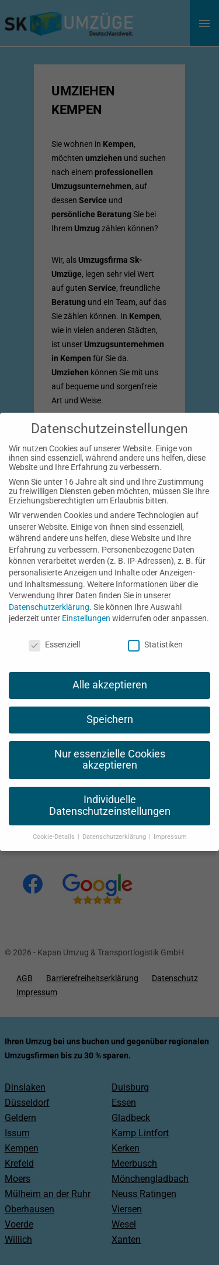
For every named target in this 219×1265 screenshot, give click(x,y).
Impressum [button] (170, 824)
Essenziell (54, 632)
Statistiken (155, 632)
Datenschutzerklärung (49, 594)
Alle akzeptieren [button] (109, 672)
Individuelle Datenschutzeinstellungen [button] (110, 793)
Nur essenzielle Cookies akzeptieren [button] (109, 747)
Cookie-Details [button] (55, 824)
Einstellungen (86, 606)
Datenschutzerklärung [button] (115, 824)
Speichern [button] (109, 707)
